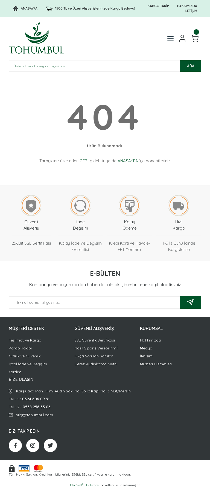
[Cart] (195, 38)
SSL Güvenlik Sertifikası (94, 340)
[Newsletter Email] (105, 302)
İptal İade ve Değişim (28, 363)
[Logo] (25, 8)
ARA (190, 65)
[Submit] (190, 302)
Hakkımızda (150, 340)
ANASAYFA (128, 160)
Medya (146, 348)
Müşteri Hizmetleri (156, 363)
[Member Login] (182, 38)
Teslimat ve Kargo (25, 340)
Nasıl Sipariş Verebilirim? (96, 348)
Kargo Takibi (20, 348)
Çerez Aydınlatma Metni (95, 363)
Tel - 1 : (105, 399)
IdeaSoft (76, 485)
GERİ (84, 160)
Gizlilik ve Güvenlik (24, 356)
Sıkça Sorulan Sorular (93, 356)
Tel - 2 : (105, 407)
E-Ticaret (93, 485)
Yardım (15, 371)
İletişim (146, 356)
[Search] (105, 66)
